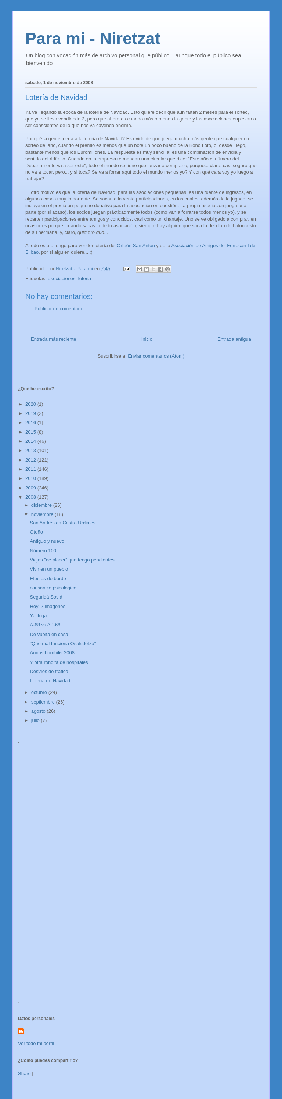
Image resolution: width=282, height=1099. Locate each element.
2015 (31, 432)
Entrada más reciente (53, 339)
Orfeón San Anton (136, 245)
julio (36, 720)
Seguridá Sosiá (46, 597)
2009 (31, 488)
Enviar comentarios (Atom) (156, 356)
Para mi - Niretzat (92, 38)
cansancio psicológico (53, 587)
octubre (39, 692)
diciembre (42, 505)
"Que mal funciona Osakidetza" (63, 643)
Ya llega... (40, 615)
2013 (31, 450)
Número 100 (43, 550)
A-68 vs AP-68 (45, 625)
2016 (31, 422)
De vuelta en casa (49, 634)
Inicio (146, 339)
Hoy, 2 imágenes (47, 606)
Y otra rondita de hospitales (59, 662)
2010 (31, 478)
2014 (31, 441)
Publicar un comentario (59, 308)
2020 (31, 404)
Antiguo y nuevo (47, 541)
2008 (31, 497)
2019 (31, 413)
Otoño (36, 532)
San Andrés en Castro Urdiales (62, 522)
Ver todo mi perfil (36, 1043)
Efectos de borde (48, 578)
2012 (31, 460)
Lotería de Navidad (50, 680)
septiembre (43, 702)
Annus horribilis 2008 (52, 652)
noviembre (43, 514)
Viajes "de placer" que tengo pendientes (72, 560)
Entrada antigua (234, 339)
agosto (39, 711)
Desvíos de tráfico (49, 671)
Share (24, 1073)
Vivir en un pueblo (49, 569)
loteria (84, 278)
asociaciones (61, 278)
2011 (31, 469)
